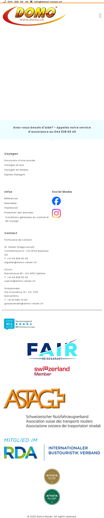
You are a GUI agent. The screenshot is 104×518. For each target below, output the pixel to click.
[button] (100, 16)
